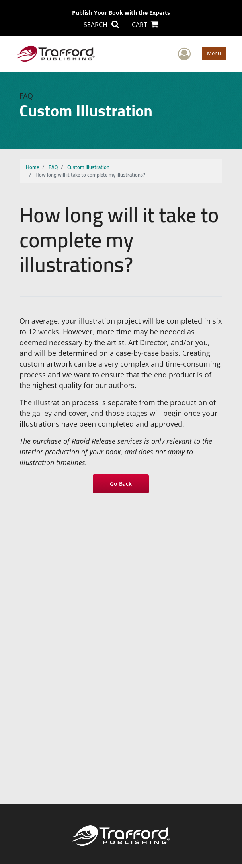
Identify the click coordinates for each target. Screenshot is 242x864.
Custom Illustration (88, 167)
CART (145, 24)
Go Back (121, 483)
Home (32, 167)
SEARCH (101, 24)
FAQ (53, 167)
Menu (214, 53)
